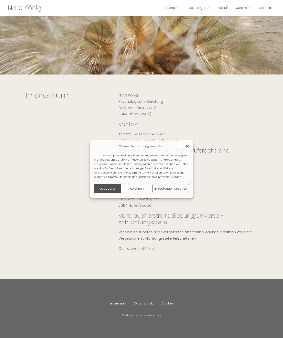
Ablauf (223, 7)
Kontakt (265, 7)
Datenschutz (144, 303)
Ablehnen (137, 188)
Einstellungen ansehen (170, 188)
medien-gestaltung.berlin (148, 315)
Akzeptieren (107, 188)
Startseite (173, 7)
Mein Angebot (199, 7)
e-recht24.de (142, 248)
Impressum (117, 303)
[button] (187, 146)
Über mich (243, 7)
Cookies (168, 303)
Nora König (24, 7)
